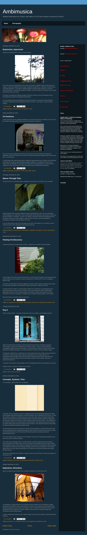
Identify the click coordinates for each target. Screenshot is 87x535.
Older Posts (52, 526)
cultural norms (10, 371)
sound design (23, 460)
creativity (18, 521)
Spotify (62, 48)
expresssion (10, 170)
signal (29, 170)
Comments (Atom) (14, 529)
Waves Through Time (12, 178)
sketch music (35, 302)
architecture (10, 521)
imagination (33, 230)
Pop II (5, 310)
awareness (10, 230)
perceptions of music (27, 109)
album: (70, 176)
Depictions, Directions (12, 468)
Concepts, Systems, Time (14, 379)
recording (9, 460)
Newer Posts (7, 526)
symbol (34, 170)
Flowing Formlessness (12, 240)
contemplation (25, 230)
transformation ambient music (47, 302)
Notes (6, 23)
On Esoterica (8, 116)
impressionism (27, 302)
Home (30, 526)
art (7, 302)
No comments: (8, 106)
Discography (16, 23)
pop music (17, 371)
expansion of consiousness (14, 109)
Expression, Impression (13, 49)
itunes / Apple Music (66, 60)
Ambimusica (17, 11)
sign (26, 170)
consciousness (17, 230)
